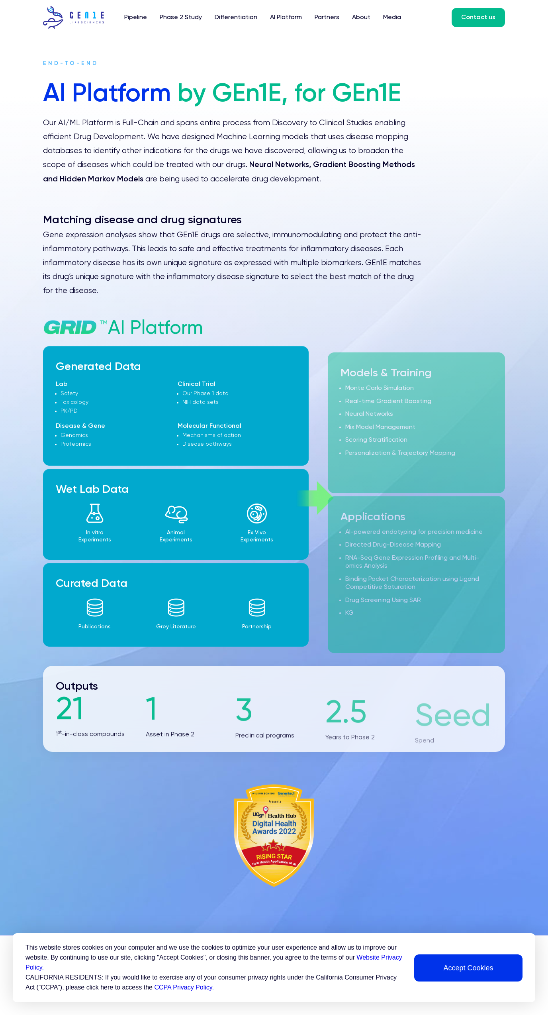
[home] (79, 17)
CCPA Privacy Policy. (184, 987)
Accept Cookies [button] (468, 968)
